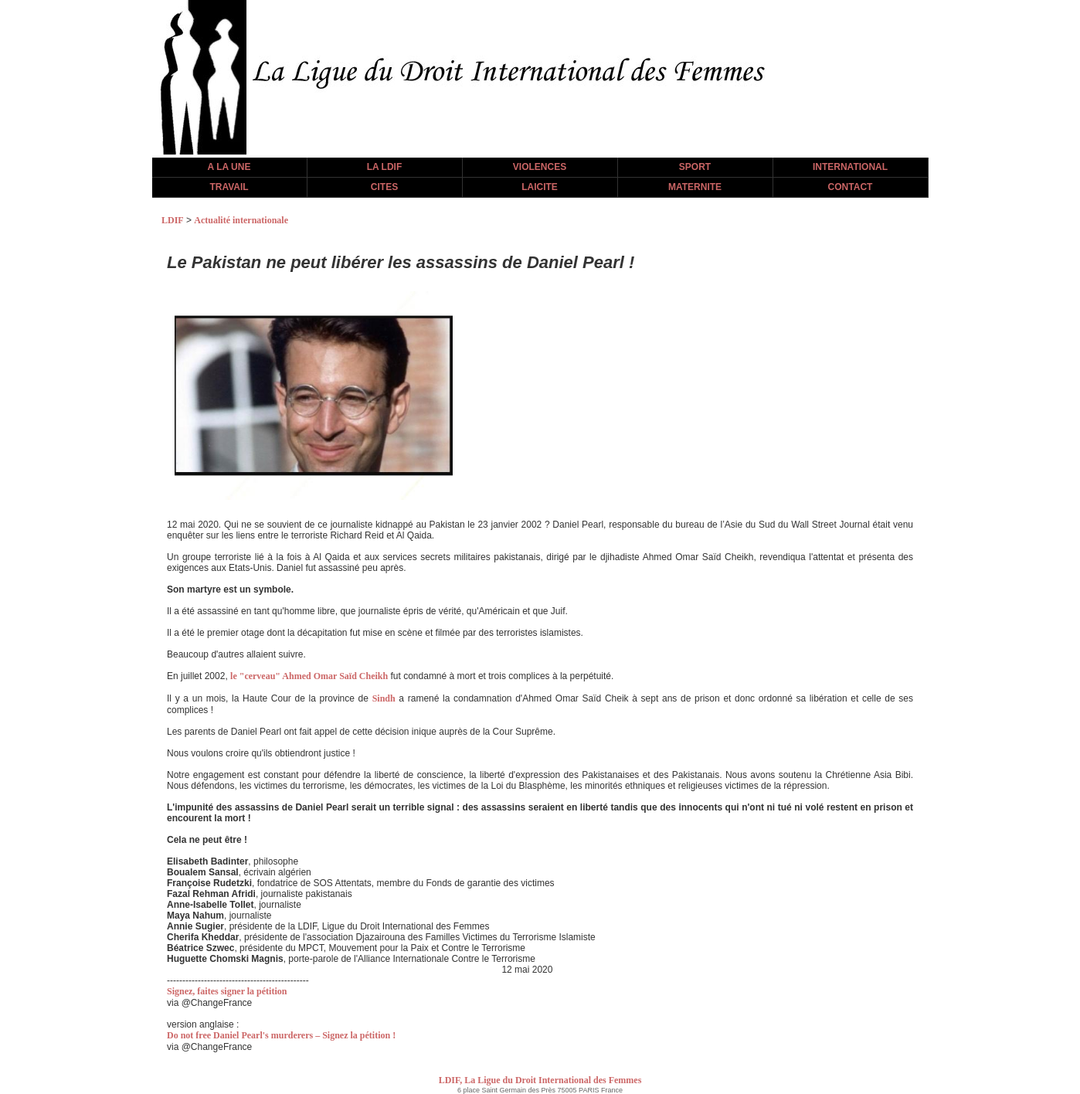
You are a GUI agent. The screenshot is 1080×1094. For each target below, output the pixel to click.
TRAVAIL (228, 187)
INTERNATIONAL (850, 166)
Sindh (384, 698)
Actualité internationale (241, 220)
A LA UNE (229, 166)
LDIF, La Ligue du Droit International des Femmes (540, 1080)
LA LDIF (384, 166)
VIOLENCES (539, 166)
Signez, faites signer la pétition (227, 991)
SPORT (695, 166)
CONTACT (850, 187)
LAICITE (539, 187)
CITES (384, 187)
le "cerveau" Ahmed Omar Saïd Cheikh (309, 676)
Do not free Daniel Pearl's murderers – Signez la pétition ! (281, 1035)
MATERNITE (695, 187)
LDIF (172, 220)
